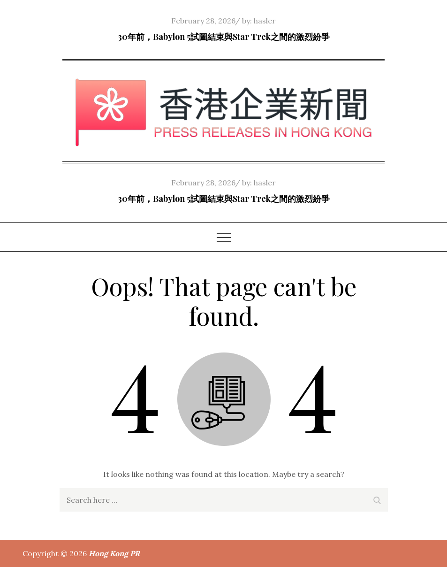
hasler (265, 20)
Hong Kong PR (114, 553)
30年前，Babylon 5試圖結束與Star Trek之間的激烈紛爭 (224, 36)
